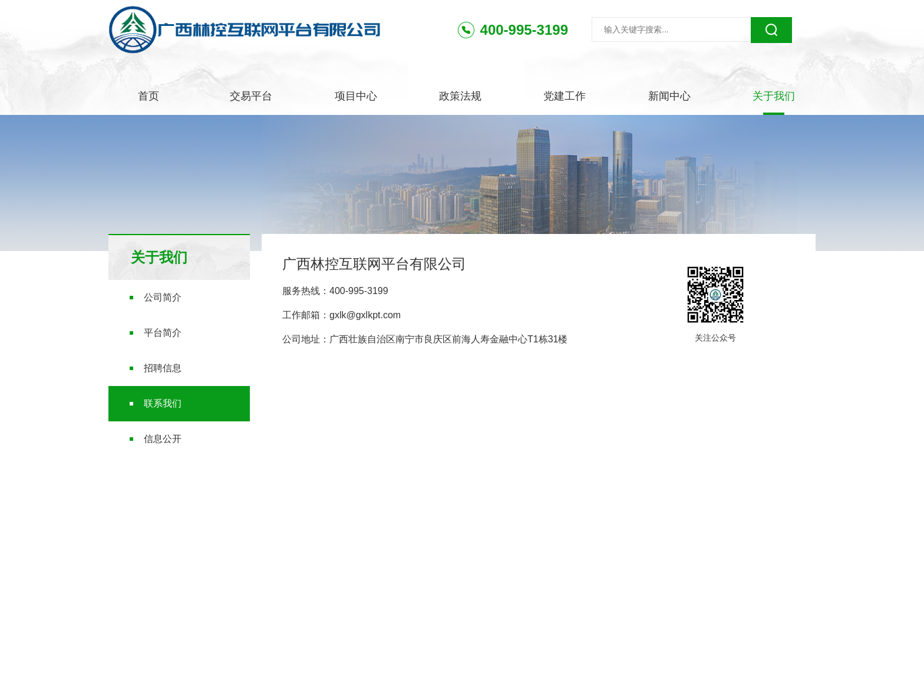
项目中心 (356, 96)
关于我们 (774, 96)
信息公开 (163, 439)
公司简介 (163, 297)
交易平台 (251, 96)
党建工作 (564, 96)
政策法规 (460, 96)
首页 (148, 96)
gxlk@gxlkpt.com (365, 315)
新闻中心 (669, 96)
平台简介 (163, 333)
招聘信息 (163, 368)
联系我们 (163, 403)
